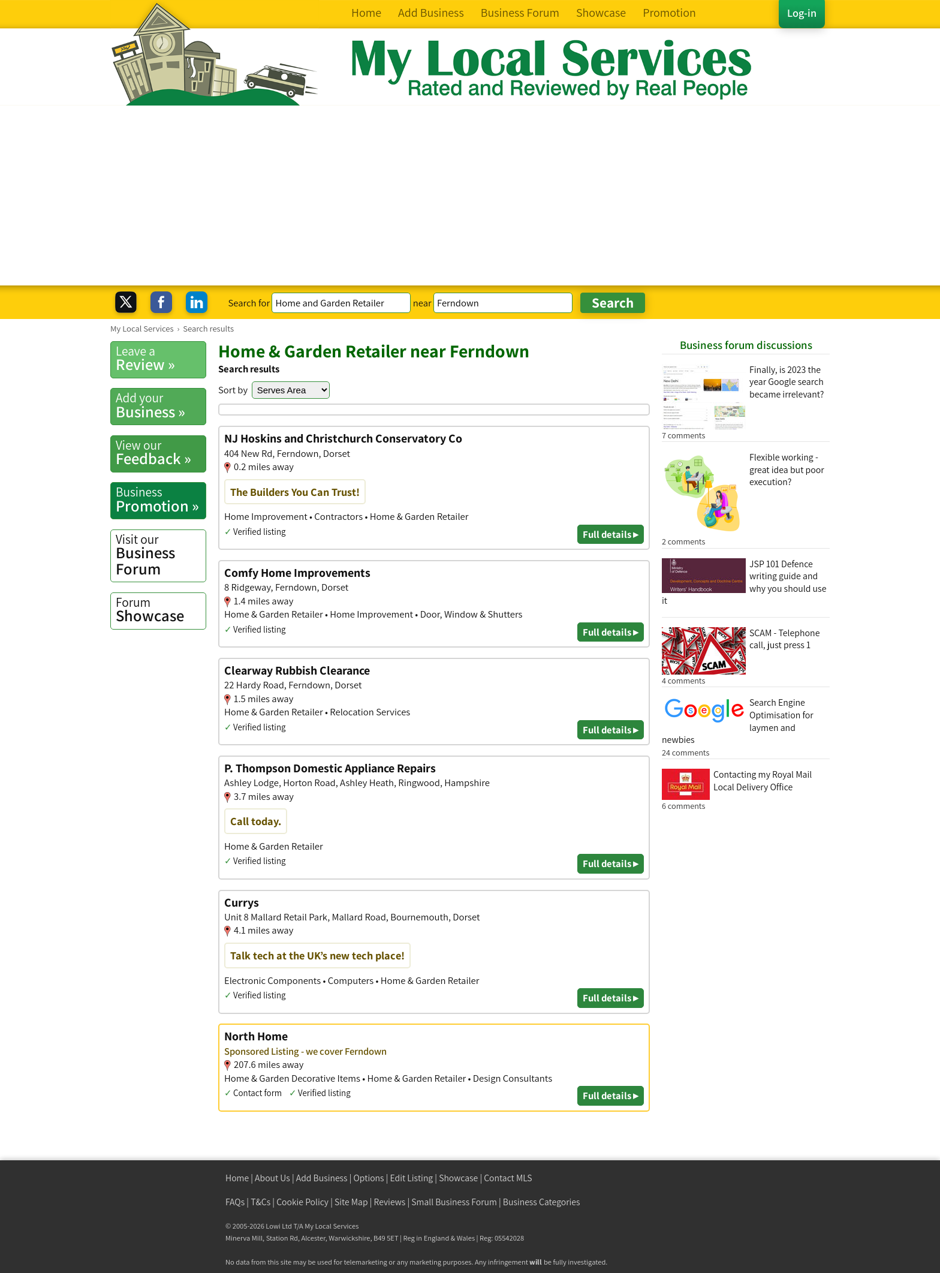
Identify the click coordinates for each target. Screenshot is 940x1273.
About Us (272, 1178)
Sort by (233, 389)
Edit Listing (411, 1178)
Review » (161, 358)
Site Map (351, 1202)
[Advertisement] (470, 195)
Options (369, 1178)
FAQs (235, 1202)
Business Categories (541, 1202)
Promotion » (161, 499)
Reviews (390, 1202)
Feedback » (161, 453)
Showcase (161, 610)
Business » (161, 405)
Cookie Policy (302, 1202)
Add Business (322, 1178)
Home (237, 1178)
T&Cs (260, 1202)
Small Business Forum (454, 1202)
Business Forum (161, 555)
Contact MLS (508, 1178)
